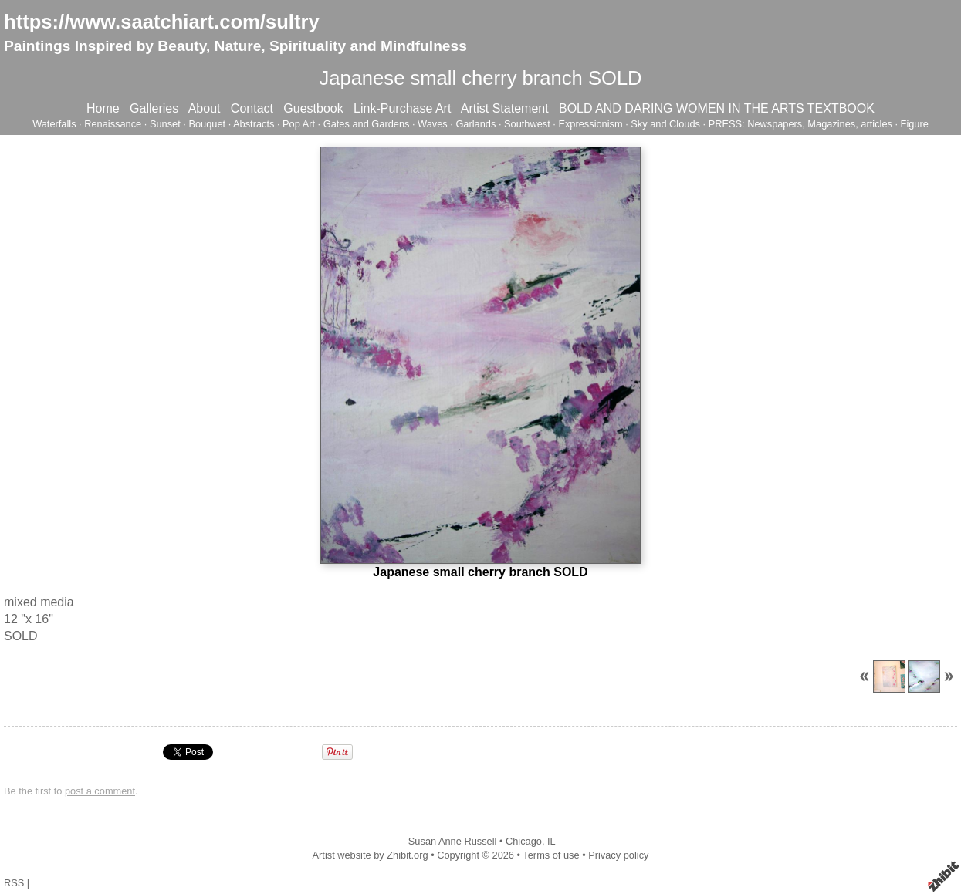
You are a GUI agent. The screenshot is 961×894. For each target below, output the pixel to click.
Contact (252, 108)
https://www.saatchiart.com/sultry (162, 21)
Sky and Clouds (665, 124)
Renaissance (112, 124)
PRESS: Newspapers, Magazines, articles (800, 124)
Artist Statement (505, 108)
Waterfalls (54, 124)
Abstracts (253, 124)
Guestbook (313, 108)
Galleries (154, 108)
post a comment (100, 791)
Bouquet (206, 124)
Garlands (475, 124)
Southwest (527, 124)
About (204, 108)
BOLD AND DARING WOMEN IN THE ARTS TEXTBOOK (717, 108)
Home (103, 108)
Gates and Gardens (366, 124)
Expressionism (590, 124)
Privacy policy (618, 855)
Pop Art (299, 124)
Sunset (165, 124)
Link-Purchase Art (402, 108)
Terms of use (551, 855)
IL (551, 841)
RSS (14, 883)
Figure (915, 124)
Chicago (524, 841)
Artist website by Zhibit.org (370, 855)
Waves (433, 124)
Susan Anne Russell (452, 841)
